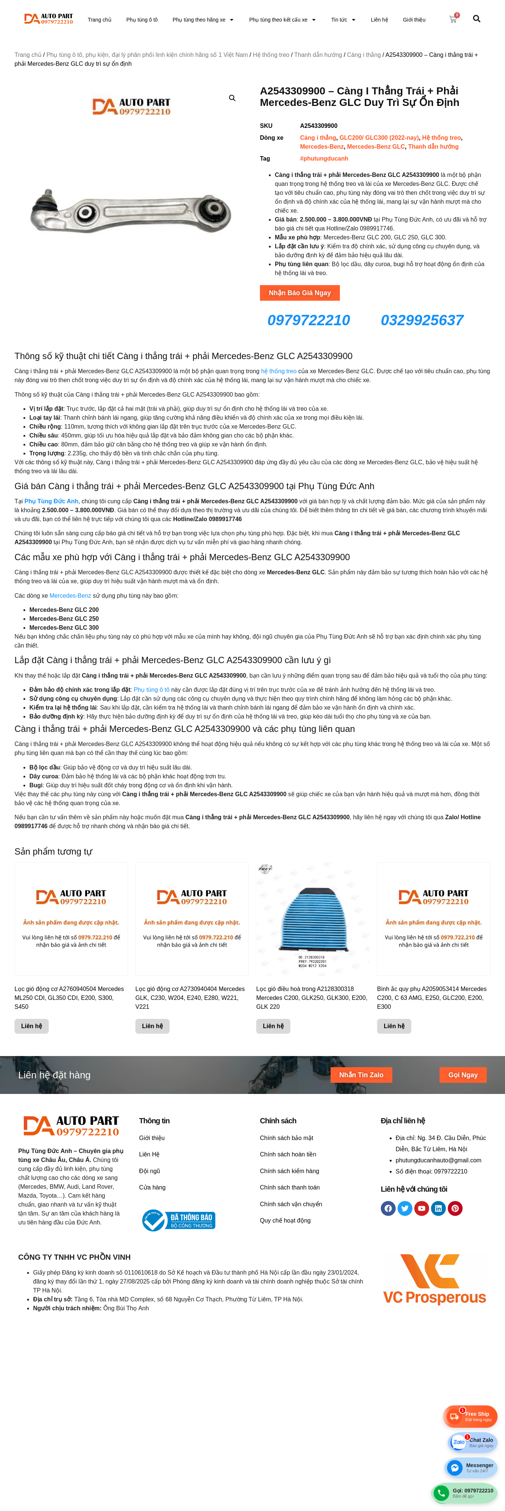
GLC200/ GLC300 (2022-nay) (379, 138)
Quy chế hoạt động (285, 1220)
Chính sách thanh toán (290, 1187)
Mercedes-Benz (322, 146)
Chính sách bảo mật (286, 1138)
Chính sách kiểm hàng (289, 1171)
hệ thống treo (278, 371)
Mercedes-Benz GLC (376, 146)
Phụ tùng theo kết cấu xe (282, 19)
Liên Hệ (149, 1154)
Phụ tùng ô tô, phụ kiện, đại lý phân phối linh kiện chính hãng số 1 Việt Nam (147, 55)
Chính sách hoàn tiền (288, 1154)
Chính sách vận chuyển (291, 1204)
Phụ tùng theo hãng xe (203, 19)
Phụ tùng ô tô (142, 20)
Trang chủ (100, 20)
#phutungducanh (324, 158)
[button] (232, 98)
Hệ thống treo (271, 55)
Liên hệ (379, 20)
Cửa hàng (152, 1187)
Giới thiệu (414, 20)
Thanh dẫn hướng (318, 55)
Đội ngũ (149, 1171)
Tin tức (343, 19)
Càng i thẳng (364, 55)
